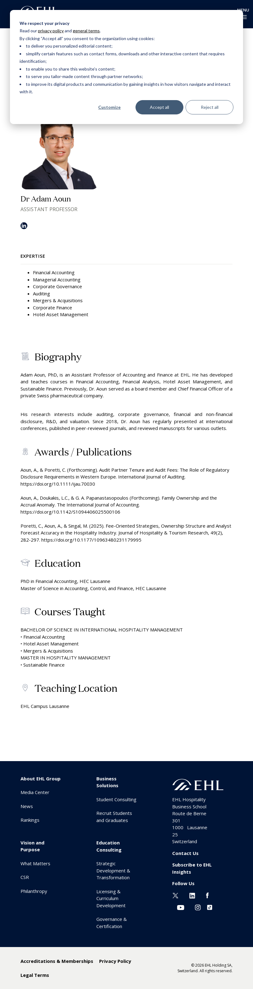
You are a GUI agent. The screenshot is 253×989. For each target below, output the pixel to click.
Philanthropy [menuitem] (34, 891)
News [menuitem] (27, 806)
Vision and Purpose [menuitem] (32, 846)
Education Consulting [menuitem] (109, 846)
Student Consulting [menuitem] (116, 799)
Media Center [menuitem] (35, 792)
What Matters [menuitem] (35, 863)
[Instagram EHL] (198, 907)
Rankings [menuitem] (30, 820)
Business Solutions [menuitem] (107, 782)
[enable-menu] (243, 17)
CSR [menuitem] (25, 877)
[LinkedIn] (24, 228)
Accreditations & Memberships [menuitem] (57, 961)
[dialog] (126, 67)
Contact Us (185, 853)
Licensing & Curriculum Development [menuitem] (111, 898)
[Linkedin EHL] (192, 895)
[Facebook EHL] (207, 895)
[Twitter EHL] (175, 895)
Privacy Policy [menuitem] (115, 961)
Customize (109, 107)
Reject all (209, 107)
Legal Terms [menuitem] (35, 975)
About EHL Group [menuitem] (41, 778)
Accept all (159, 107)
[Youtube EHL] (180, 907)
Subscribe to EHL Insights (192, 868)
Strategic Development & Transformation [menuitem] (113, 870)
